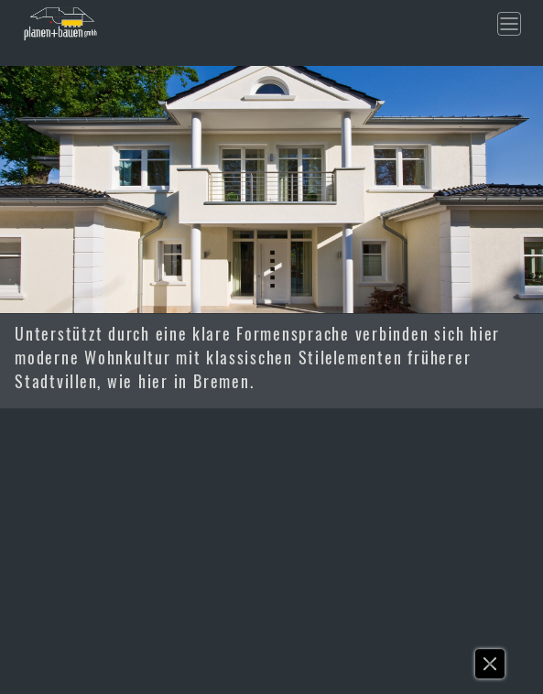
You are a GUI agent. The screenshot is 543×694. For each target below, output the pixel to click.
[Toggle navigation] (509, 24)
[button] (491, 668)
